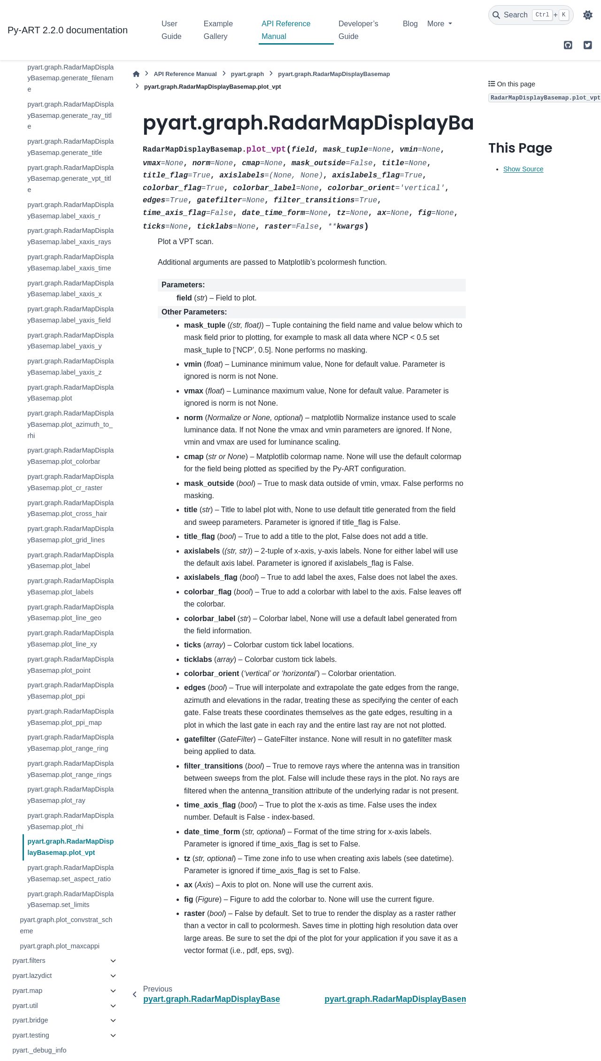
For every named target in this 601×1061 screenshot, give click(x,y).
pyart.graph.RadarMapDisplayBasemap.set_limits (70, 899)
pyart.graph (247, 73)
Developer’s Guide (358, 30)
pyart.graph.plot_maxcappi (60, 946)
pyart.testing (30, 1035)
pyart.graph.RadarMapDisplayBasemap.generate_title (70, 147)
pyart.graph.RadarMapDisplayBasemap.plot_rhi (70, 821)
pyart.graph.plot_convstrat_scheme (66, 925)
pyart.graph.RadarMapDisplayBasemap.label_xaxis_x (70, 288)
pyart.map (27, 990)
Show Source (523, 169)
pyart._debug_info (39, 1050)
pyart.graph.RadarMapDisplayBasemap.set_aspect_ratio (70, 873)
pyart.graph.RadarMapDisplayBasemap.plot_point (70, 664)
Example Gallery (218, 30)
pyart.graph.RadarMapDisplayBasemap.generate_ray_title (70, 115)
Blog (410, 24)
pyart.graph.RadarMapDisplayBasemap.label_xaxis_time (70, 262)
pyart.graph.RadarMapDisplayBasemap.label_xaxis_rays (70, 236)
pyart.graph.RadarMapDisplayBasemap (334, 73)
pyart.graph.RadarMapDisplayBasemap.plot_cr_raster (70, 482)
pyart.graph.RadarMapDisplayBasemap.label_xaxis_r (70, 210)
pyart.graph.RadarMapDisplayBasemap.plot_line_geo (70, 612)
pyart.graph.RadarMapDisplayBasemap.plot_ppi (70, 690)
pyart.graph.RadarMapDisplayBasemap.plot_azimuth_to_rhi (70, 424)
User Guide (172, 30)
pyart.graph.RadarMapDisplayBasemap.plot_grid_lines (70, 534)
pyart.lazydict (32, 975)
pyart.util (25, 1005)
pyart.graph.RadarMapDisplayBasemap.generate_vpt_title (70, 179)
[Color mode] (587, 15)
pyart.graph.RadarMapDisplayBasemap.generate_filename (70, 78)
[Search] (531, 15)
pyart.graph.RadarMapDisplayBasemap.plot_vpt (70, 847)
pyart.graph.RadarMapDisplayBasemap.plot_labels (70, 586)
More (437, 24)
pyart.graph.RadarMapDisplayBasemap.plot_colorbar (70, 455)
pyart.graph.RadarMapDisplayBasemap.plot (70, 393)
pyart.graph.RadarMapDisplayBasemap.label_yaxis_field (70, 314)
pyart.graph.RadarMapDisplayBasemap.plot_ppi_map (70, 716)
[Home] (136, 74)
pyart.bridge (30, 1020)
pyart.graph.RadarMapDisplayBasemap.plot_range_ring (70, 742)
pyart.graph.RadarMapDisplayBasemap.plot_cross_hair (70, 508)
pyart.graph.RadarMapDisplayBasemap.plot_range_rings (70, 769)
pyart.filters (28, 960)
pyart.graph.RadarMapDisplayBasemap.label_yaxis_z (70, 366)
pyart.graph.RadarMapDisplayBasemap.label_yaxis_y (70, 340)
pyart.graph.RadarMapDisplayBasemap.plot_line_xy (70, 638)
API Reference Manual (286, 30)
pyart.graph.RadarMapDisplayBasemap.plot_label (70, 560)
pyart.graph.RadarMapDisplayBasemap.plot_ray (70, 794)
